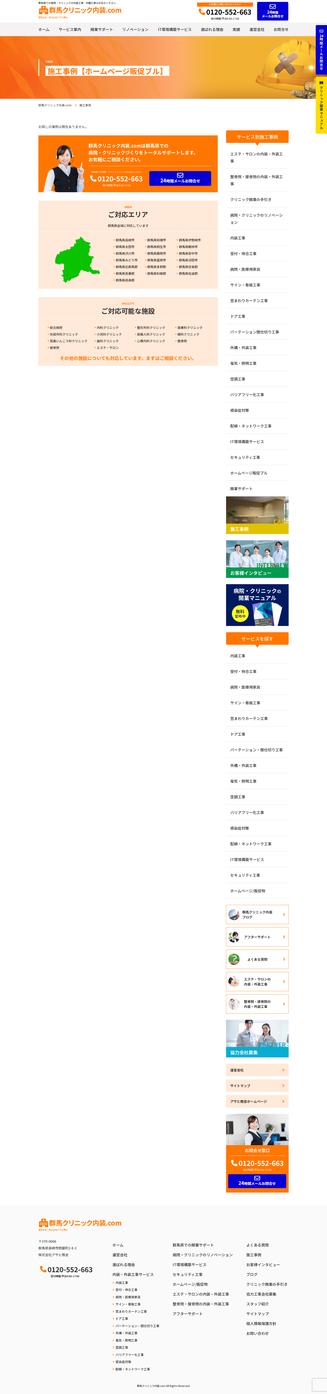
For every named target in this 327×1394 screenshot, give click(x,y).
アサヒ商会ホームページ (248, 1101)
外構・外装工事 (243, 347)
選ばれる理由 (212, 29)
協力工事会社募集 (261, 1294)
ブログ (252, 1274)
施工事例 (253, 1254)
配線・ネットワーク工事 (251, 426)
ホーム (43, 29)
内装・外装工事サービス (133, 1274)
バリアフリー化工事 (247, 394)
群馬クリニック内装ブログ (257, 914)
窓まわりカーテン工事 (249, 300)
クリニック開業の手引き (251, 199)
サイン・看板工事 (245, 284)
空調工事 (237, 379)
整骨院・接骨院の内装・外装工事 (256, 180)
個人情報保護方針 (261, 1323)
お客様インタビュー (263, 1264)
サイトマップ (240, 1085)
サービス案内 (70, 29)
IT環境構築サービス (175, 29)
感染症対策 (239, 410)
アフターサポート (257, 936)
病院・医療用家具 (245, 269)
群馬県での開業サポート (193, 1245)
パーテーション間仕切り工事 (254, 332)
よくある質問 (257, 959)
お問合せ (281, 29)
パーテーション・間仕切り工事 (256, 749)
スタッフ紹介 (257, 1303)
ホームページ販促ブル (249, 473)
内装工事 (237, 237)
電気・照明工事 (243, 363)
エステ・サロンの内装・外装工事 (256, 157)
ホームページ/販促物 (247, 890)
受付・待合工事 (243, 253)
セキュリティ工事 (245, 457)
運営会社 (256, 29)
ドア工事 (237, 316)
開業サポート (102, 29)
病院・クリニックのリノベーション (256, 218)
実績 (236, 29)
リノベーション (135, 29)
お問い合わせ (257, 1333)
